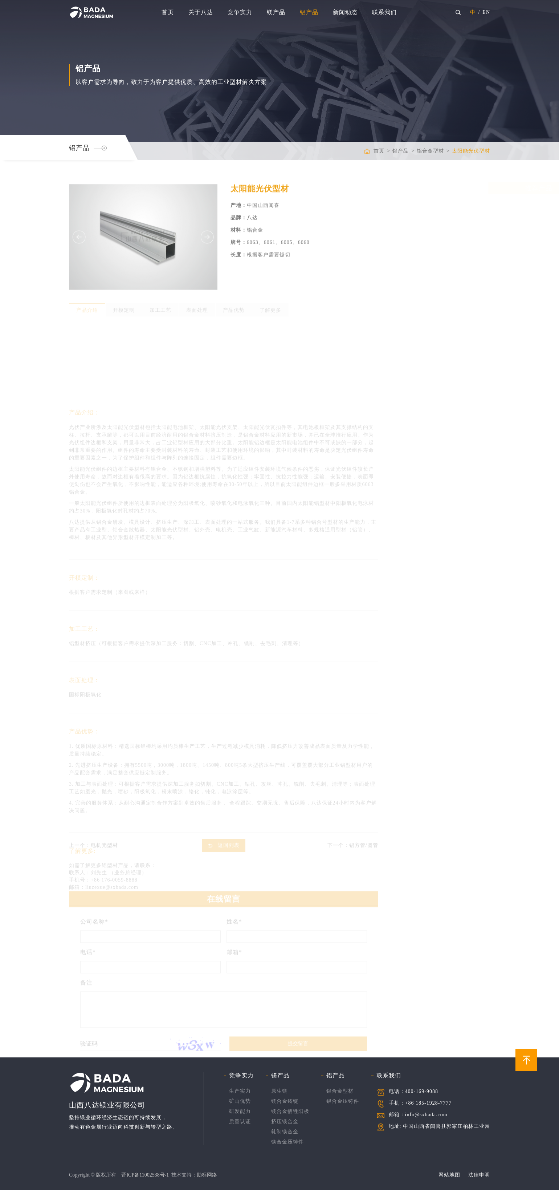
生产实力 (240, 1091)
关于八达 (200, 12)
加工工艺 (160, 308)
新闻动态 (345, 12)
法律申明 (479, 1175)
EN (486, 12)
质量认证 (240, 1121)
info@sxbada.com (426, 1114)
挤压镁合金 (284, 1121)
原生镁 (279, 1091)
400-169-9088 (421, 1091)
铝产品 (309, 12)
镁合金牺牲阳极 (290, 1111)
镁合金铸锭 (284, 1101)
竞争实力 (240, 12)
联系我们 (384, 12)
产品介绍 (87, 308)
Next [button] (207, 243)
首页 (168, 12)
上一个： (93, 843)
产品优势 (234, 308)
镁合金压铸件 (287, 1142)
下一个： (352, 843)
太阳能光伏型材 (471, 151)
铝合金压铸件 (342, 1101)
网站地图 (449, 1175)
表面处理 (197, 308)
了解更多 (270, 308)
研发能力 (240, 1111)
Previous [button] (79, 243)
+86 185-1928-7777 (428, 1103)
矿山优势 (240, 1101)
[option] (143, 243)
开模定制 (124, 308)
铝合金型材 (430, 151)
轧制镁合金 (284, 1131)
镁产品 (276, 12)
